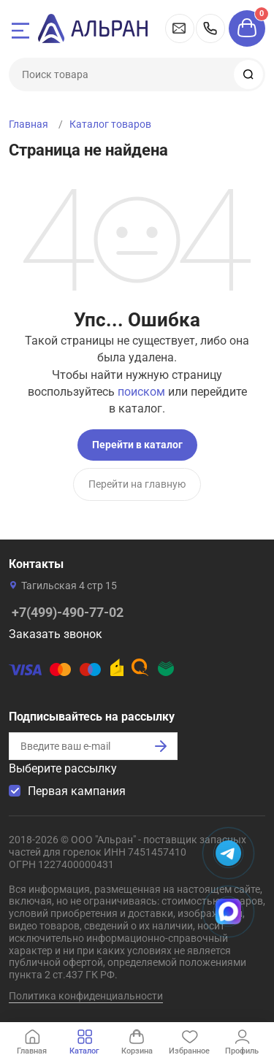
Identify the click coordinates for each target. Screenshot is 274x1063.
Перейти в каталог (137, 444)
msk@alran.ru (179, 28)
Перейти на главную (137, 484)
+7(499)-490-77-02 (210, 28)
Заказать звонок (55, 634)
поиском (141, 392)
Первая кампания (77, 791)
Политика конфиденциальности (86, 996)
